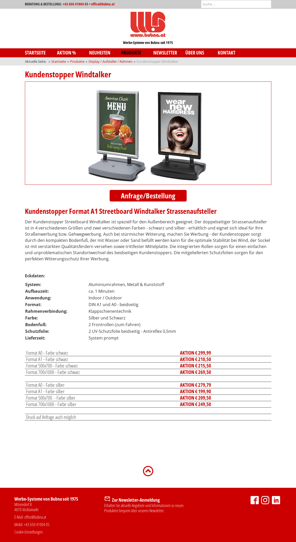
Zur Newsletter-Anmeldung (136, 500)
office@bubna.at (102, 4)
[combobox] (236, 4)
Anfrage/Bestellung (148, 195)
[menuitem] (41, 52)
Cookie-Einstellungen (28, 532)
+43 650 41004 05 (75, 4)
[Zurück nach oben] (148, 470)
